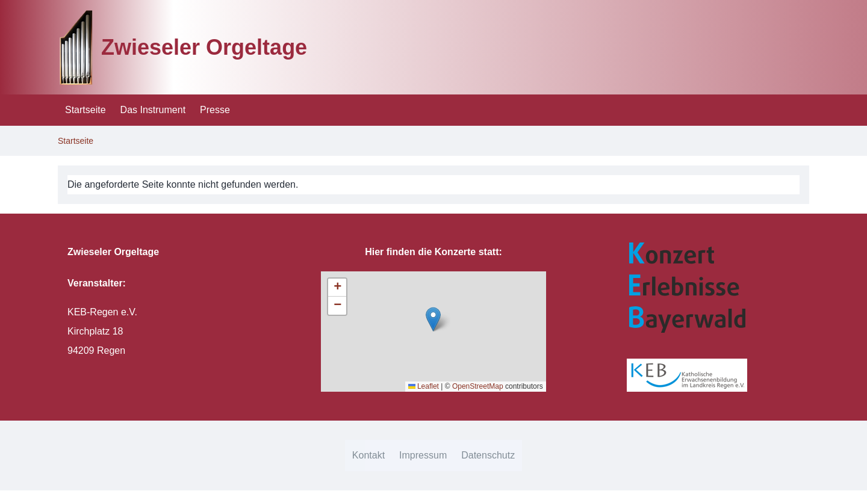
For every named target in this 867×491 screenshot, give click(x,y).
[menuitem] (85, 110)
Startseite (75, 141)
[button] (433, 319)
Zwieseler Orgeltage (204, 47)
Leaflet (423, 386)
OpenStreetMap (477, 386)
